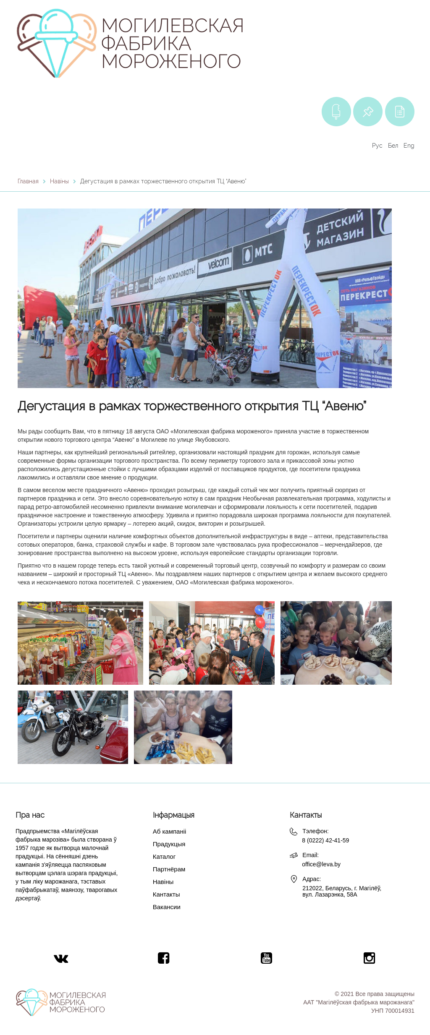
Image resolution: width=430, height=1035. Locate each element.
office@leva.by (321, 864)
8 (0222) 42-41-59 (325, 840)
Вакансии (167, 906)
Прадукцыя (169, 843)
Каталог (164, 856)
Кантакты (166, 894)
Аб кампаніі (169, 831)
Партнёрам (169, 869)
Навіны (163, 881)
